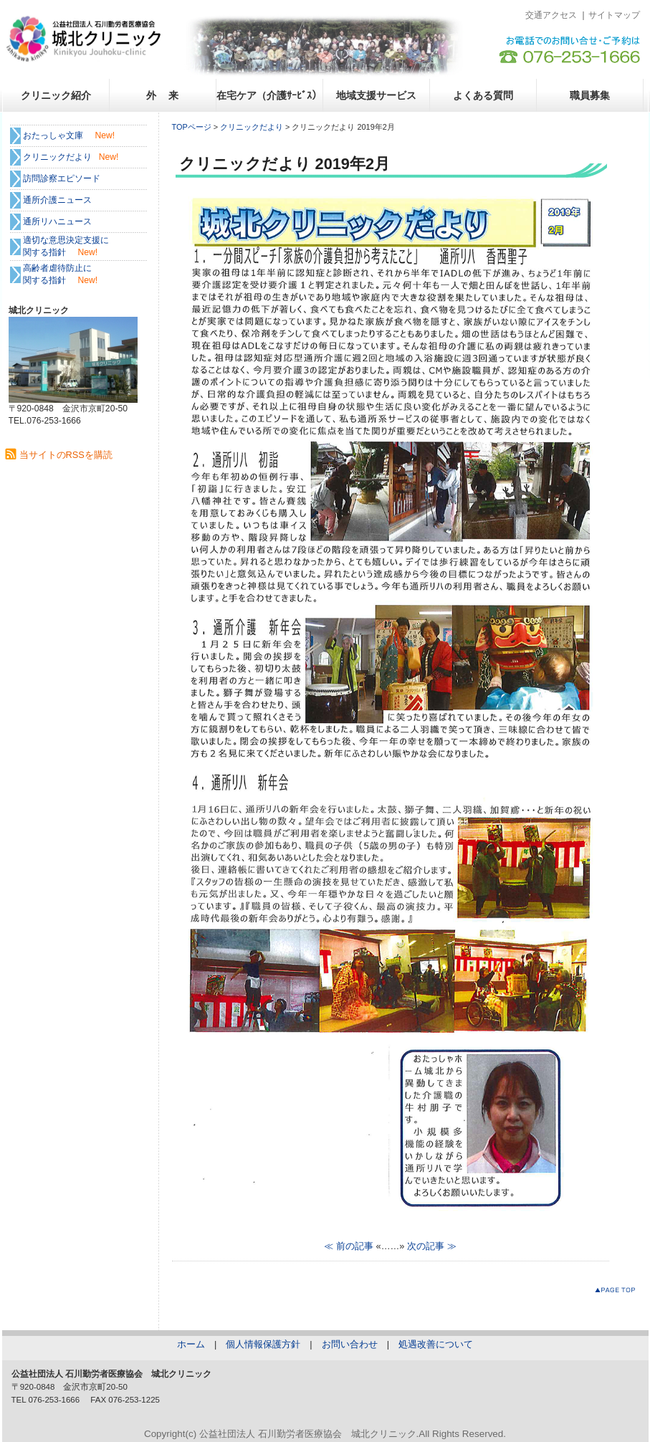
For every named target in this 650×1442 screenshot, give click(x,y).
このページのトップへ (618, 1292)
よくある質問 (483, 95)
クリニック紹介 (56, 95)
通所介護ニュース (57, 200)
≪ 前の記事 (348, 1246)
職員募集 (590, 95)
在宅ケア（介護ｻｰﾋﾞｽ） (269, 95)
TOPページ (191, 127)
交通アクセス (551, 15)
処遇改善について (435, 1344)
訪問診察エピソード (61, 178)
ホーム (191, 1344)
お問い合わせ (350, 1344)
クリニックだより (251, 127)
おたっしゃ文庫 (53, 135)
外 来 (162, 95)
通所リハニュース (57, 221)
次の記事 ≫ (432, 1246)
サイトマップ (614, 15)
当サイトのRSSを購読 (66, 454)
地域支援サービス (376, 95)
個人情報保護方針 (263, 1344)
